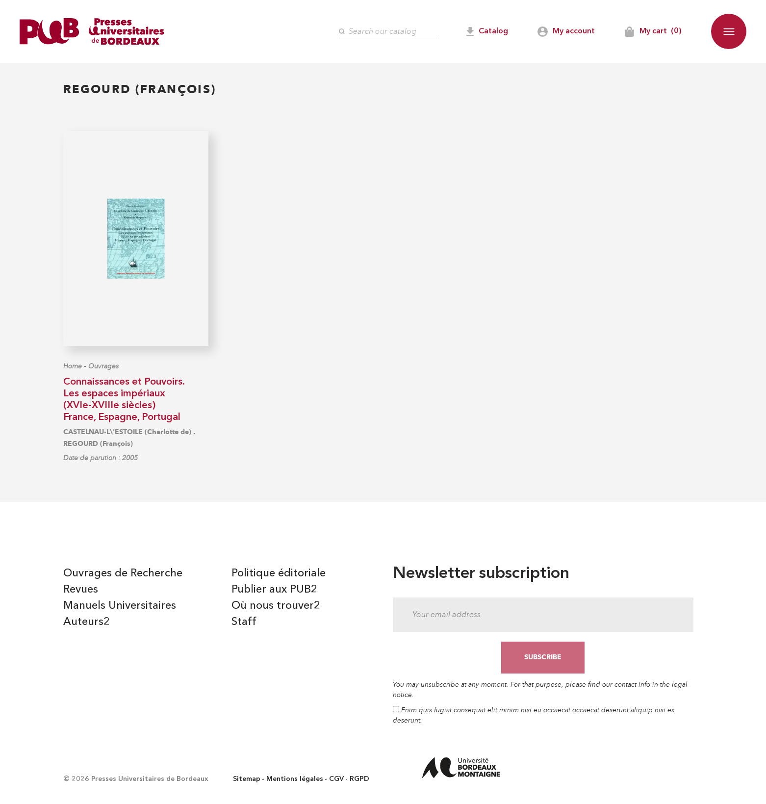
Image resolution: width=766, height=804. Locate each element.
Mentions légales (294, 779)
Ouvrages (103, 366)
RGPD (359, 779)
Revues (80, 589)
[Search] (388, 31)
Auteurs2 (86, 622)
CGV (336, 779)
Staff (243, 622)
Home (72, 366)
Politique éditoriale (278, 573)
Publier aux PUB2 (274, 589)
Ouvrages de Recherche (122, 573)
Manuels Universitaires (119, 605)
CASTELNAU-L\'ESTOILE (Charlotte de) (127, 432)
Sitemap (246, 779)
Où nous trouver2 (275, 605)
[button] (728, 31)
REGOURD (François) (98, 444)
